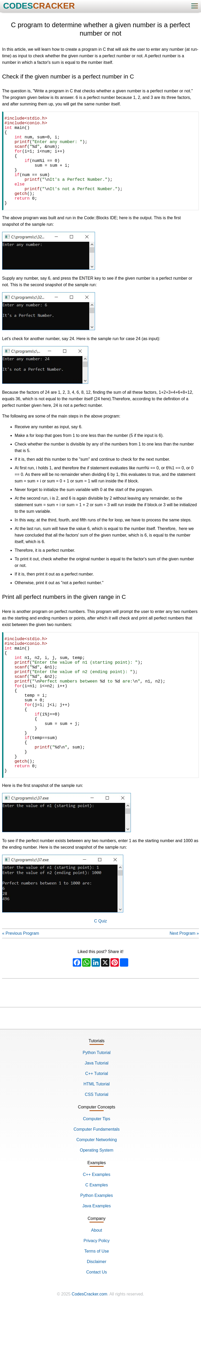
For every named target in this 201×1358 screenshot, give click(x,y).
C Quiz (100, 971)
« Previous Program (20, 983)
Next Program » (184, 983)
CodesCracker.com (89, 1344)
